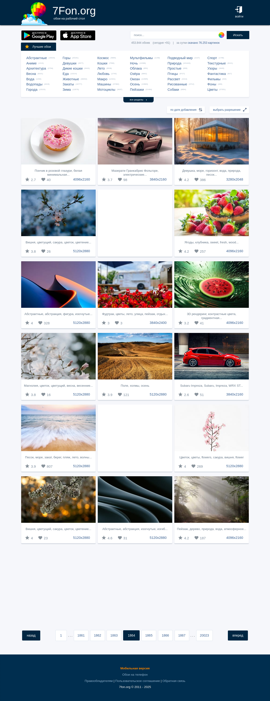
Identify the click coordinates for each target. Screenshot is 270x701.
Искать (238, 35)
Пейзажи (137, 89)
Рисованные (177, 84)
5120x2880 (81, 251)
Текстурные (216, 63)
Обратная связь (173, 680)
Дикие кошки (73, 68)
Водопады (34, 84)
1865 (148, 635)
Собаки (173, 89)
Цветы (212, 89)
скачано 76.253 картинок (203, 42)
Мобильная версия (135, 668)
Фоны (211, 84)
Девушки (69, 63)
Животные (71, 79)
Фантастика (216, 74)
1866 (165, 635)
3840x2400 (158, 323)
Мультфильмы (141, 58)
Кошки (102, 63)
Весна (31, 74)
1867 (182, 635)
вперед (238, 635)
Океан (135, 79)
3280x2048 (234, 179)
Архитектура (36, 68)
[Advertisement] (135, 223)
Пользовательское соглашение (137, 680)
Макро (102, 79)
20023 (204, 635)
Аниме (31, 63)
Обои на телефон (135, 674)
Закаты (68, 84)
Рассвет (174, 79)
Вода (30, 79)
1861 (81, 635)
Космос (103, 58)
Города (31, 89)
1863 (114, 635)
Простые (175, 68)
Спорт (212, 58)
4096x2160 (81, 179)
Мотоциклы (106, 89)
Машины (104, 84)
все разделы (138, 99)
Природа (175, 63)
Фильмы (213, 79)
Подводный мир (180, 58)
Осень (135, 84)
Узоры (212, 68)
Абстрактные (36, 58)
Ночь (134, 63)
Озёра (135, 74)
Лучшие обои (37, 46)
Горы (67, 58)
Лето (101, 68)
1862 (97, 635)
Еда (66, 74)
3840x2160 (158, 179)
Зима (67, 89)
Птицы (173, 74)
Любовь (103, 74)
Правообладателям (99, 680)
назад (31, 635)
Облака (136, 68)
